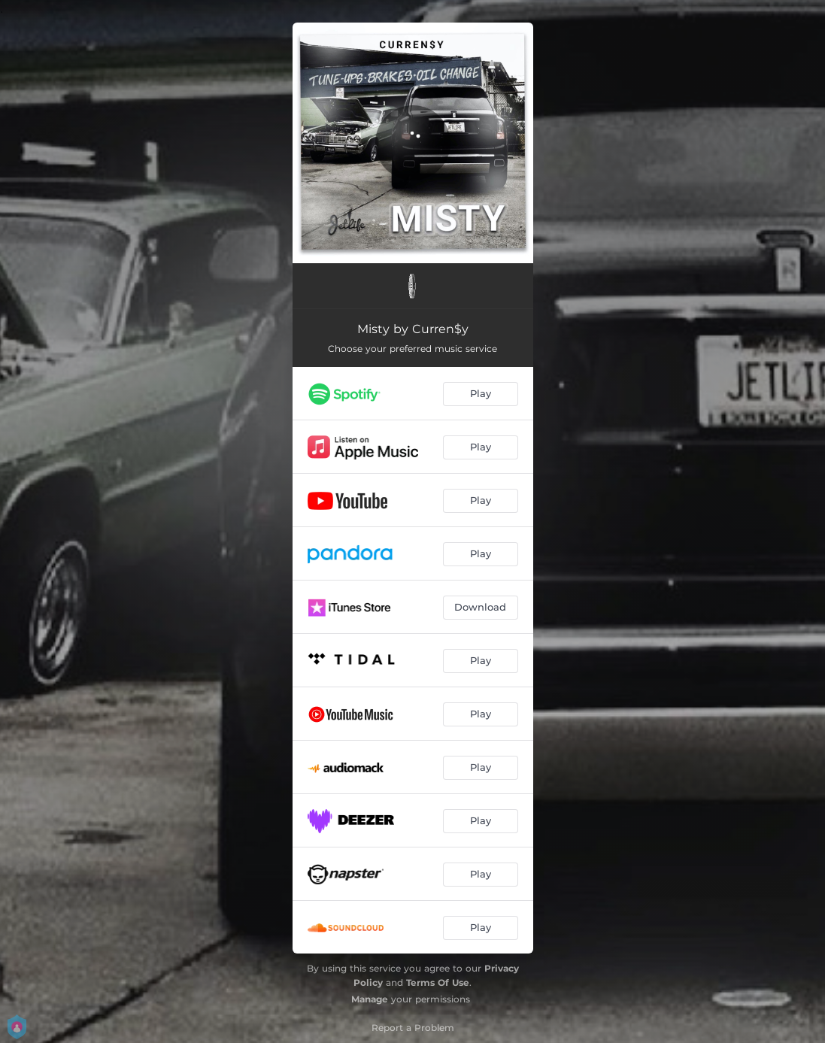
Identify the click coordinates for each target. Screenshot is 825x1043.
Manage (369, 999)
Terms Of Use (437, 982)
